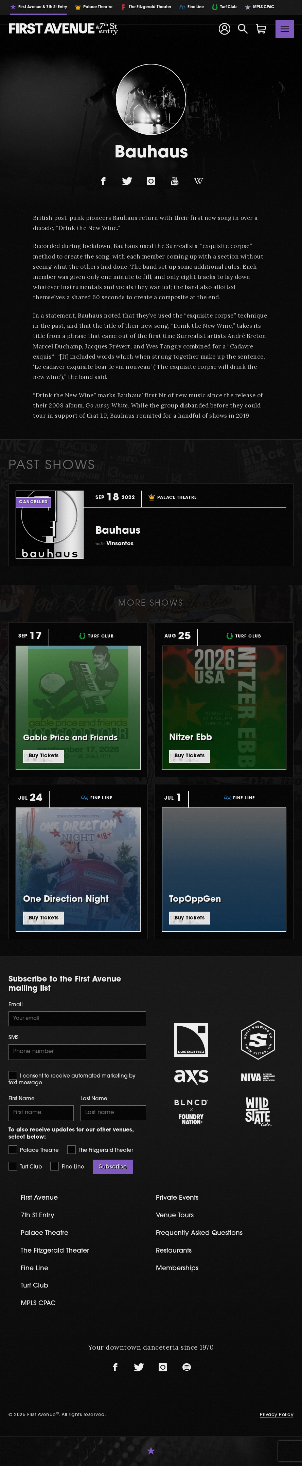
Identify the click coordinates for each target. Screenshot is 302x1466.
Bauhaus (118, 531)
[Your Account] (224, 28)
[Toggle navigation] (285, 29)
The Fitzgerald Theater (100, 1149)
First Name (21, 1099)
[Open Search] (243, 29)
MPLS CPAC (38, 1303)
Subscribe (113, 1167)
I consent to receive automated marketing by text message (72, 1078)
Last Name (94, 1099)
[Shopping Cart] (261, 29)
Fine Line (67, 1166)
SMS (13, 1038)
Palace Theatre (33, 1149)
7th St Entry (37, 1216)
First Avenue (39, 1198)
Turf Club (25, 1166)
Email (15, 1005)
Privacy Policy (277, 1415)
